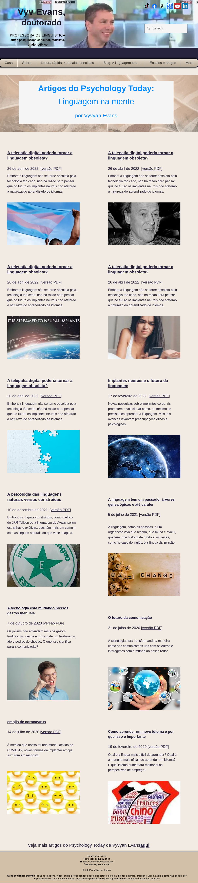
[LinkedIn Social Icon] (185, 6)
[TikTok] (147, 6)
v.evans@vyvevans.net (100, 861)
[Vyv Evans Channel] (177, 6)
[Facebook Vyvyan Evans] (154, 6)
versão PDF (51, 169)
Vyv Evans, (41, 17)
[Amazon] (162, 6)
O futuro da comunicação (130, 618)
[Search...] (165, 28)
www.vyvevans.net (99, 864)
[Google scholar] (170, 6)
